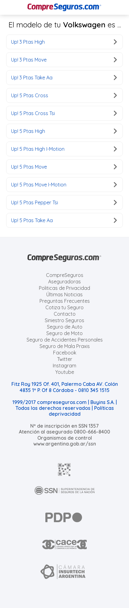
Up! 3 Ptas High (64, 42)
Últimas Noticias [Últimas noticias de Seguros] (64, 294)
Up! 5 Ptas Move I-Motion (64, 185)
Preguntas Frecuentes (65, 300)
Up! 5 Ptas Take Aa (64, 220)
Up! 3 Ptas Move (64, 60)
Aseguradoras (64, 281)
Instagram (64, 365)
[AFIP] (64, 469)
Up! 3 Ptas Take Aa (64, 77)
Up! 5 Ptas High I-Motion (64, 149)
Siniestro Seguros (64, 320)
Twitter (64, 359)
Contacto (65, 313)
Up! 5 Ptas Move (64, 167)
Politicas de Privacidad (64, 288)
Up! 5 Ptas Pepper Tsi (64, 202)
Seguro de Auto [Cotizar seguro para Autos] (64, 326)
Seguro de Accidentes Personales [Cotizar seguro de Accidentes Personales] (65, 339)
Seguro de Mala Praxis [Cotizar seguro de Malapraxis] (65, 346)
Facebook (64, 352)
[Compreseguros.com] (64, 7)
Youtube (64, 372)
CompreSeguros (64, 275)
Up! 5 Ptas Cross (64, 95)
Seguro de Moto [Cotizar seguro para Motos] (64, 333)
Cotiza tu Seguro (64, 307)
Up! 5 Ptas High (64, 131)
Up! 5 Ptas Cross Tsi (64, 113)
